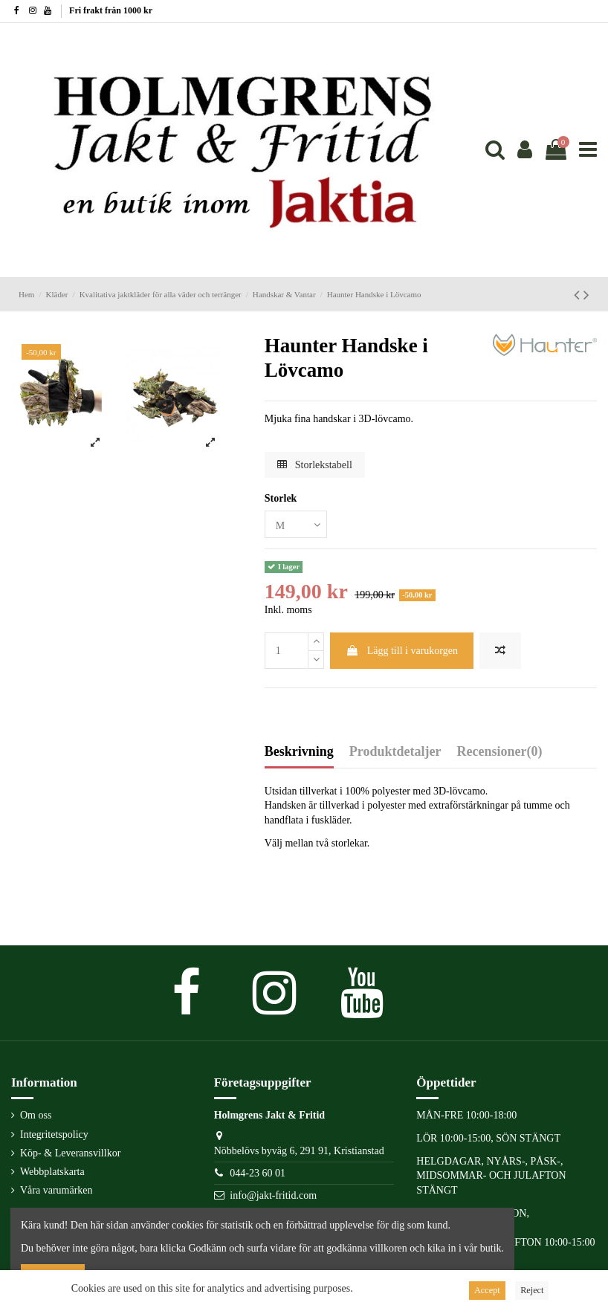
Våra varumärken (56, 1190)
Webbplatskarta (52, 1171)
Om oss (35, 1115)
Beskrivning (299, 752)
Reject (531, 1290)
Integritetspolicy (54, 1134)
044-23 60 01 (257, 1173)
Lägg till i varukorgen (402, 650)
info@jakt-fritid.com (273, 1195)
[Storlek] (296, 524)
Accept (487, 1290)
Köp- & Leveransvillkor (70, 1153)
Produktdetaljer (395, 752)
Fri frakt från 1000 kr (110, 10)
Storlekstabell (314, 464)
